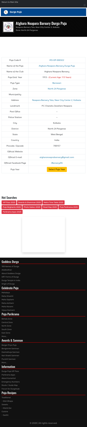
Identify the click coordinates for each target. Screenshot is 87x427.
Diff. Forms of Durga (10, 277)
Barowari (56, 83)
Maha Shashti (7, 296)
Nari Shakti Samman (10, 355)
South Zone (7, 329)
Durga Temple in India (11, 280)
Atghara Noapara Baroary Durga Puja (41, 23)
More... (4, 336)
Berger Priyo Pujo (9, 345)
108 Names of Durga (10, 266)
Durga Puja (43, 12)
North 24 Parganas (29, 30)
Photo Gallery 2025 (32, 207)
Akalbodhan (7, 270)
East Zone (6, 333)
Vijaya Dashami (8, 310)
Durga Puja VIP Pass (10, 371)
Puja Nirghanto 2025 (12, 207)
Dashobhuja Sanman (10, 352)
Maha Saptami (8, 299)
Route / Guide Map (10, 385)
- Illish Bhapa (7, 401)
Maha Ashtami (8, 303)
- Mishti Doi (6, 408)
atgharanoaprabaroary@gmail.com (57, 157)
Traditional (6, 397)
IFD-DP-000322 (56, 60)
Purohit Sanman (9, 359)
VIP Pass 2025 (9, 202)
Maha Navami (7, 306)
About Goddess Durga (11, 273)
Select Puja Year (57, 169)
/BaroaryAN (57, 163)
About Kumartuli (9, 378)
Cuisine (5, 411)
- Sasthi (5, 415)
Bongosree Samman (10, 348)
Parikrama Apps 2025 (12, 212)
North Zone (6, 326)
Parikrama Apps (8, 375)
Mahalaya (6, 292)
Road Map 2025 (50, 207)
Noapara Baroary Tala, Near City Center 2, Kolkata (56, 100)
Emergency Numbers (11, 382)
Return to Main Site (10, 2)
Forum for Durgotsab (11, 389)
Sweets (5, 404)
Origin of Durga (8, 284)
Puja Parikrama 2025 (69, 207)
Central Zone (7, 322)
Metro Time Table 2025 (53, 202)
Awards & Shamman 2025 (29, 202)
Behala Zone (7, 319)
